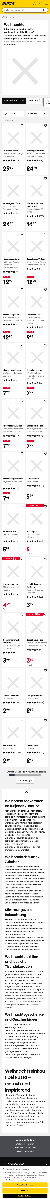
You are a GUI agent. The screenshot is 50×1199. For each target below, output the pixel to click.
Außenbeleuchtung (28, 940)
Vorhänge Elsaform (37, 153)
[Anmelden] (35, 4)
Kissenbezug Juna (13, 263)
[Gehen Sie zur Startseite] (8, 3)
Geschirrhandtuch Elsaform (37, 588)
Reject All (25, 1190)
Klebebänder (37, 747)
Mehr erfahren (10, 44)
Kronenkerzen (37, 480)
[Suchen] (45, 10)
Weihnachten (14, 100)
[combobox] (22, 10)
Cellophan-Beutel (13, 697)
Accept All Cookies (25, 1185)
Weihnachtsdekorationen (25, 1147)
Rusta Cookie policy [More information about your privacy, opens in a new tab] (17, 1180)
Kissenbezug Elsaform (13, 373)
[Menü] (47, 4)
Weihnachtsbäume (14, 881)
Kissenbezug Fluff (37, 319)
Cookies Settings (25, 1196)
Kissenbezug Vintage (37, 262)
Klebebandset (13, 747)
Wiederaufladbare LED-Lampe (37, 207)
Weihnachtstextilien (25, 977)
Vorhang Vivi (37, 534)
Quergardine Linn (13, 587)
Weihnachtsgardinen (25, 1144)
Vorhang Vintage (13, 153)
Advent (34, 100)
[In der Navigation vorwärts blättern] (47, 100)
